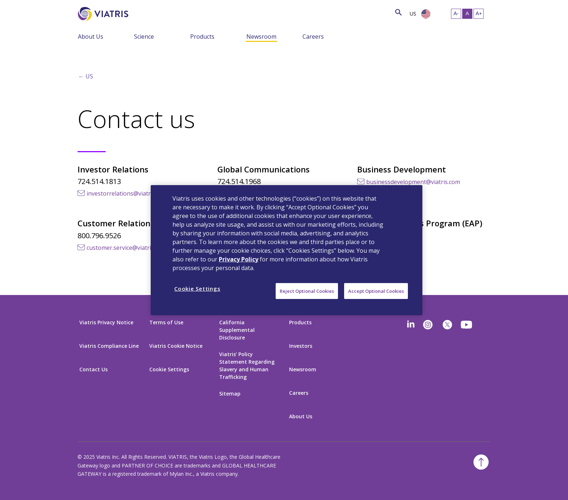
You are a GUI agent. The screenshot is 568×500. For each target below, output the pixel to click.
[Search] (141, 13)
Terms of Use (166, 322)
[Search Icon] (398, 13)
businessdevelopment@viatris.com (413, 182)
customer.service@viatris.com (126, 248)
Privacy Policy (238, 259)
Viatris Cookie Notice (175, 345)
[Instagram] (428, 325)
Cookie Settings (169, 369)
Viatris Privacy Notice (106, 322)
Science (144, 36)
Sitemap (230, 393)
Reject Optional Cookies (307, 290)
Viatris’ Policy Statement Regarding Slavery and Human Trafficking (247, 365)
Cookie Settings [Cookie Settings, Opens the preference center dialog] (197, 288)
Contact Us (93, 369)
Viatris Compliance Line (109, 345)
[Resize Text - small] (456, 14)
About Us (90, 36)
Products (202, 36)
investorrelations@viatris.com (127, 193)
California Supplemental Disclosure (237, 330)
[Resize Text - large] (478, 14)
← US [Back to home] (85, 76)
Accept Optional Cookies (376, 290)
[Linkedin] (410, 324)
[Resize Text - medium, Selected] (467, 14)
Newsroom (261, 36)
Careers (313, 36)
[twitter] (447, 325)
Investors (300, 345)
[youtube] (467, 325)
